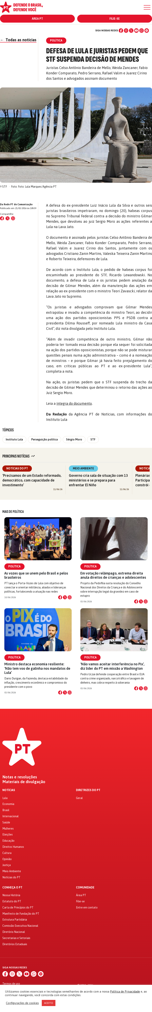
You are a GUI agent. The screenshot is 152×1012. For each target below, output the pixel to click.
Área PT (37, 18)
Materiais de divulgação (23, 782)
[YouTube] (136, 30)
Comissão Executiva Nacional (20, 925)
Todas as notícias (18, 39)
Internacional (10, 816)
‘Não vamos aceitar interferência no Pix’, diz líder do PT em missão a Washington (112, 666)
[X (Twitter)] (131, 30)
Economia (8, 804)
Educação (8, 840)
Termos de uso (11, 983)
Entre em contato (87, 907)
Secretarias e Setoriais (16, 938)
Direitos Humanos (13, 846)
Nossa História (11, 895)
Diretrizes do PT (88, 790)
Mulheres (8, 828)
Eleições (7, 834)
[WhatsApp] (141, 30)
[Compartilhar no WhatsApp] (13, 218)
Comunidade (85, 887)
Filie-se (114, 18)
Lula (5, 798)
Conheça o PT (12, 887)
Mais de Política (13, 511)
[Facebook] (121, 30)
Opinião (7, 859)
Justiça (6, 865)
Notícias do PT (17, 468)
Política (14, 566)
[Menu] (147, 7)
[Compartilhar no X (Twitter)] (8, 218)
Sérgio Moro (74, 439)
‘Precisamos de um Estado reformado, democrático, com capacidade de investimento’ (31, 480)
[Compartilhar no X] (65, 597)
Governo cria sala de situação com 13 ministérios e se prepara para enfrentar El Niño (98, 480)
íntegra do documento (74, 403)
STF (92, 439)
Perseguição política (44, 439)
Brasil (5, 810)
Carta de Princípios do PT (17, 907)
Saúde (6, 822)
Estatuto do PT (11, 901)
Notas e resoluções (19, 777)
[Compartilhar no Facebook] (2, 218)
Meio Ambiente (83, 468)
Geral (79, 798)
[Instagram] (126, 30)
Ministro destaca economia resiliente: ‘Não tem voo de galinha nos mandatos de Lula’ (37, 668)
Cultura (6, 853)
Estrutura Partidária (14, 919)
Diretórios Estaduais (14, 944)
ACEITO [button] (48, 1002)
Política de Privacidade (125, 991)
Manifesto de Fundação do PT (20, 913)
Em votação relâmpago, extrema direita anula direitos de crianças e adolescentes (113, 575)
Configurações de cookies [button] (22, 1003)
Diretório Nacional (13, 931)
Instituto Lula (14, 439)
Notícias (8, 790)
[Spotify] (146, 30)
